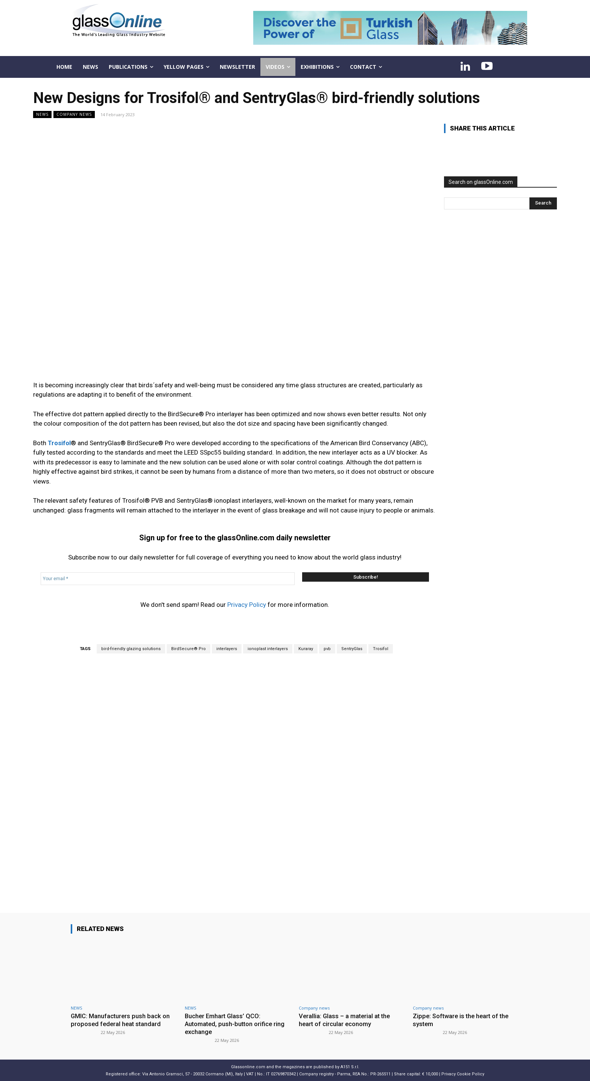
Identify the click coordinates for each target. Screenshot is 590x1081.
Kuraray (305, 648)
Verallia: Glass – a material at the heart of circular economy (346, 1019)
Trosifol (380, 648)
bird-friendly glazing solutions (131, 648)
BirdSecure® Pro (188, 648)
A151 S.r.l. (350, 1066)
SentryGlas (351, 648)
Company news (74, 114)
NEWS (42, 114)
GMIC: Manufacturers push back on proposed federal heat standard (121, 1019)
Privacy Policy (246, 604)
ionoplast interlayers (268, 648)
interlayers (226, 648)
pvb (327, 648)
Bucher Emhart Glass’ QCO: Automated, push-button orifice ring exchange (236, 1023)
